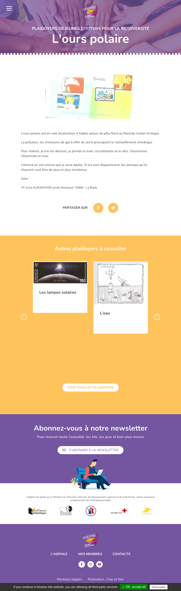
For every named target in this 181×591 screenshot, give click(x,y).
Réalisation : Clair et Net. (106, 579)
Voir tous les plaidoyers (90, 387)
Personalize (158, 587)
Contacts (121, 554)
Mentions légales (69, 579)
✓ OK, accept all (133, 587)
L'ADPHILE (59, 554)
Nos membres (90, 554)
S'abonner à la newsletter (90, 450)
